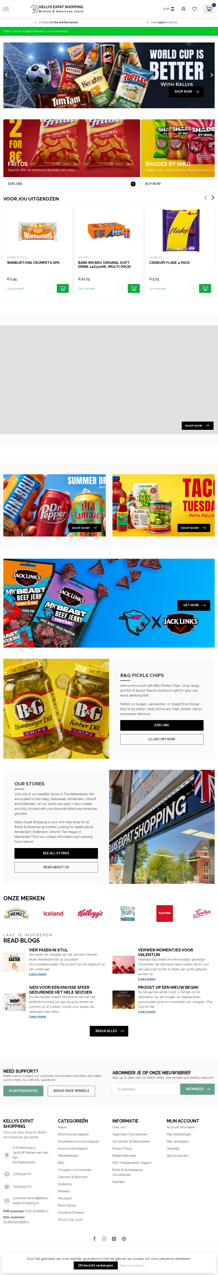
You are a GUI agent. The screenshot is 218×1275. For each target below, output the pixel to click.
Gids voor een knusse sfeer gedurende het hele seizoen (60, 990)
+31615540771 (22, 1174)
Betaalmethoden (124, 1155)
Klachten (118, 1182)
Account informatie (180, 1127)
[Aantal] (51, 288)
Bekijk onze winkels (71, 1091)
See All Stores (56, 853)
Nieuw (62, 1127)
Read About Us (56, 867)
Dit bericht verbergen (95, 1265)
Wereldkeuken (68, 1155)
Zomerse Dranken (71, 1212)
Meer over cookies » (133, 1265)
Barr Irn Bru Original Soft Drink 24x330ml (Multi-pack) (104, 265)
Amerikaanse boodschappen (78, 1141)
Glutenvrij (64, 1184)
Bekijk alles (110, 1031)
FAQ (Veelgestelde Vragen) (131, 1163)
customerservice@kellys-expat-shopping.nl (31, 1200)
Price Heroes (67, 1205)
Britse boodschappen (73, 1134)
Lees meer (38, 974)
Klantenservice (23, 1091)
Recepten (65, 1198)
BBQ (61, 1163)
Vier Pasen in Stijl (48, 950)
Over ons (119, 1127)
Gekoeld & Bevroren (73, 1177)
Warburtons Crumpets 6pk (33, 263)
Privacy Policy (122, 1148)
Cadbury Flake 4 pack (169, 263)
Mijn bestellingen (179, 1134)
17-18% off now (161, 739)
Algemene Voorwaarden (130, 1134)
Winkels (63, 1191)
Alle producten (177, 1155)
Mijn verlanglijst (178, 1141)
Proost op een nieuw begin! (168, 987)
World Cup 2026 (70, 1219)
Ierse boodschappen (73, 1148)
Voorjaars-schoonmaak (74, 1170)
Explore (162, 725)
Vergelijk (173, 1148)
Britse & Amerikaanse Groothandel (127, 1172)
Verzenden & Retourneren (131, 1141)
